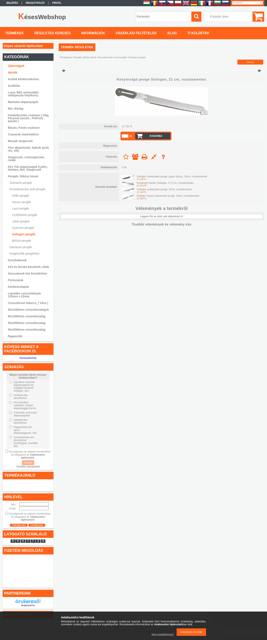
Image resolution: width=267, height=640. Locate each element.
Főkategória (66, 57)
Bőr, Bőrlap (15, 108)
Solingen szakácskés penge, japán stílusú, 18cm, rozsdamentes (172, 176)
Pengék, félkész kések (85, 57)
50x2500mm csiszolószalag (26, 329)
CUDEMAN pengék (24, 215)
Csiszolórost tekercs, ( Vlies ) (28, 303)
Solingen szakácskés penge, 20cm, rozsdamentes (164, 189)
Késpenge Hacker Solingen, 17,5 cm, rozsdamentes (165, 182)
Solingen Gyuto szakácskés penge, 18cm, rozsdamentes (168, 195)
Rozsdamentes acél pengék (112, 57)
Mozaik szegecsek (20, 141)
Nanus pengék (21, 202)
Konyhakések (17, 260)
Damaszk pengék (21, 247)
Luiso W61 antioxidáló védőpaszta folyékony (23, 94)
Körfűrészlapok (18, 286)
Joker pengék (20, 221)
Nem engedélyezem (163, 634)
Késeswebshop (28, 358)
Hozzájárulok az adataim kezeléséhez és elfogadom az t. (30, 454)
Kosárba (156, 136)
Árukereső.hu (28, 605)
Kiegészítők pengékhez (25, 253)
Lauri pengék (20, 208)
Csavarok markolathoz (23, 134)
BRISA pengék (21, 240)
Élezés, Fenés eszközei (24, 127)
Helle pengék (20, 195)
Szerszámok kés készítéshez (27, 273)
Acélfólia (14, 85)
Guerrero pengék (23, 227)
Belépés (12, 2)
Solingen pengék (23, 234)
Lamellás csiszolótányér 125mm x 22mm (24, 295)
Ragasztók (15, 336)
